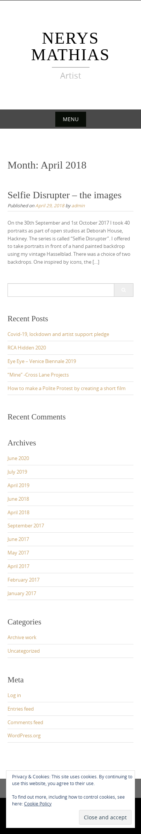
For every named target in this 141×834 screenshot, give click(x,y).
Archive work (22, 637)
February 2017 (23, 579)
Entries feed (21, 708)
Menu (71, 119)
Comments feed (25, 722)
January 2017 (22, 593)
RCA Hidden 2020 (27, 347)
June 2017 (18, 539)
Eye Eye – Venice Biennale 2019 (42, 361)
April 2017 (18, 566)
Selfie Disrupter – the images (64, 195)
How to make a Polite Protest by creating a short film (67, 388)
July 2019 (17, 471)
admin (78, 205)
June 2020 (18, 458)
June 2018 (18, 498)
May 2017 (18, 552)
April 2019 (18, 485)
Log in (14, 695)
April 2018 (18, 512)
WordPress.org (24, 735)
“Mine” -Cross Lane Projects (38, 374)
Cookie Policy (38, 804)
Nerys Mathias (70, 46)
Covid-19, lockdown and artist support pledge (58, 334)
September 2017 (26, 525)
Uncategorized (24, 650)
